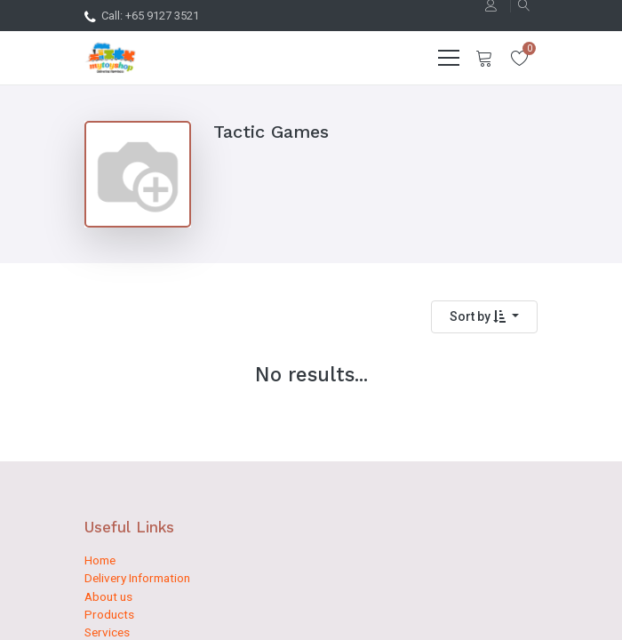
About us (108, 596)
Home (100, 560)
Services (107, 632)
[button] (484, 316)
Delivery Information (137, 578)
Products (109, 614)
